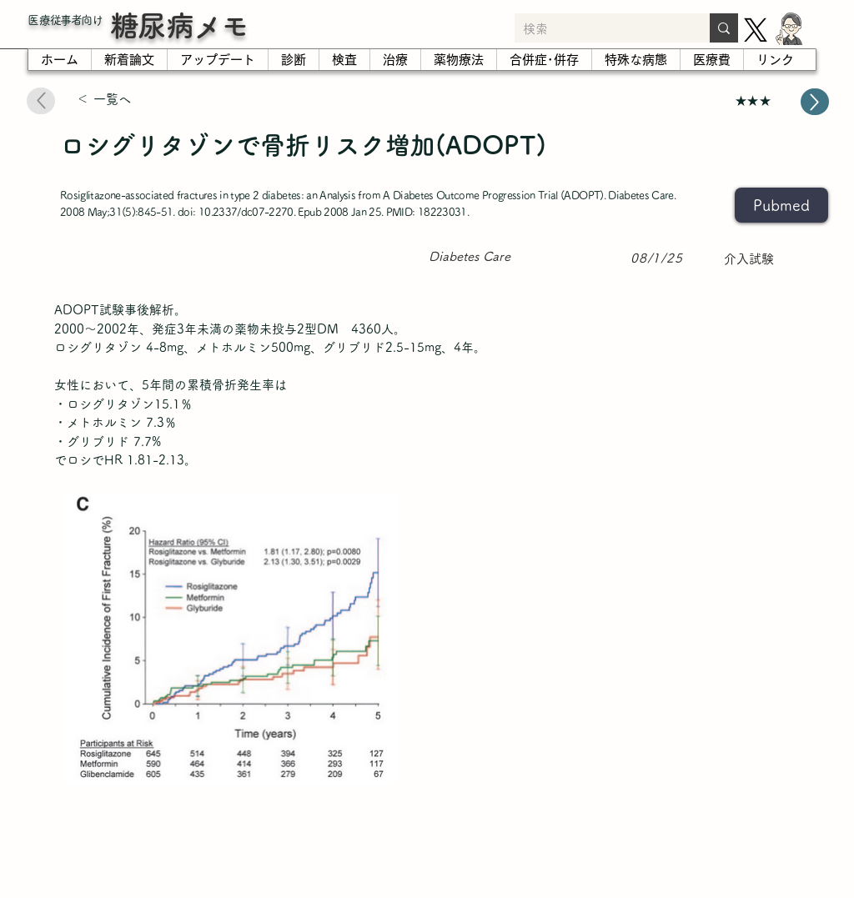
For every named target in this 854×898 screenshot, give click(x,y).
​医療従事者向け (65, 20)
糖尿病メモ (179, 25)
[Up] (815, 101)
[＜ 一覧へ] (136, 99)
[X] (755, 30)
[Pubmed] (781, 205)
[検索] (599, 29)
